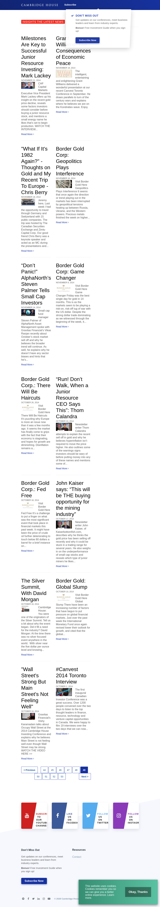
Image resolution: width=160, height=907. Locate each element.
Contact (76, 856)
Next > (84, 776)
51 (46, 776)
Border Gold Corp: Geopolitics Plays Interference (70, 161)
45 (52, 770)
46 (60, 770)
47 (68, 770)
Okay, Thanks (135, 893)
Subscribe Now (34, 881)
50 (38, 776)
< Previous (29, 770)
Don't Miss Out (42, 862)
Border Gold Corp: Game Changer (70, 271)
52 (54, 776)
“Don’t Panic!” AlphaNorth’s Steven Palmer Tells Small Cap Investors (36, 284)
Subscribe (70, 4)
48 (76, 770)
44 (44, 770)
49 (84, 770)
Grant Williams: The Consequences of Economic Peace (73, 50)
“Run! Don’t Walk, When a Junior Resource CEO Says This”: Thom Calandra (72, 397)
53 (62, 776)
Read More (27, 134)
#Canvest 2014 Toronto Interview (71, 675)
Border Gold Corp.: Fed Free (35, 489)
